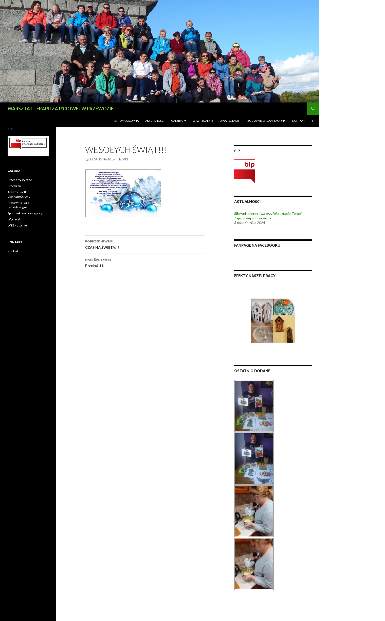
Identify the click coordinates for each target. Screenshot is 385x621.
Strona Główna (126, 120)
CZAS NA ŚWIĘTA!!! (145, 244)
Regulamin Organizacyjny (266, 120)
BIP (314, 120)
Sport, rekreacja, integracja (26, 213)
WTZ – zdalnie (203, 120)
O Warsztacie (229, 120)
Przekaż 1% (145, 262)
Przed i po (14, 186)
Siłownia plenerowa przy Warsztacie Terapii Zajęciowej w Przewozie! (268, 215)
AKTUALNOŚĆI (154, 120)
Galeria (176, 120)
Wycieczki (15, 219)
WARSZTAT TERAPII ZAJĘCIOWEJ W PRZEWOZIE (61, 108)
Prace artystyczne (20, 180)
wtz (125, 159)
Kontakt (298, 120)
